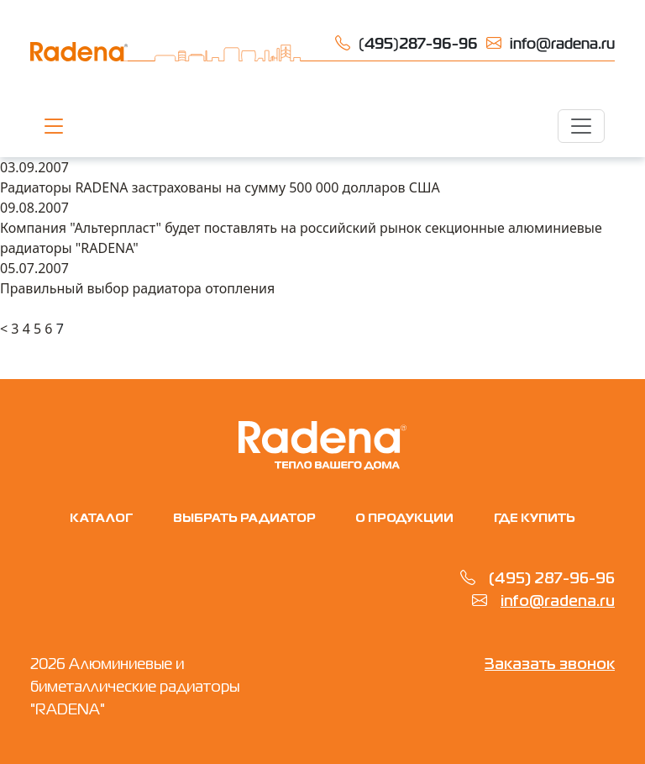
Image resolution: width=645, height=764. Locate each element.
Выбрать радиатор (244, 519)
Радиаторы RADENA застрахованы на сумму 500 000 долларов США (220, 187)
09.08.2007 (34, 207)
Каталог (101, 519)
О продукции (404, 519)
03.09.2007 (34, 167)
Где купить (534, 519)
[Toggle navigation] (581, 126)
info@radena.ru (558, 602)
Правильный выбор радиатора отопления (137, 288)
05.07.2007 (34, 268)
